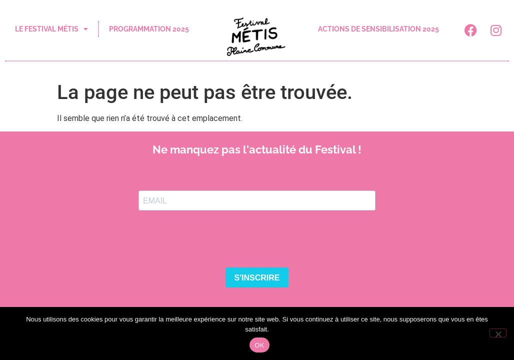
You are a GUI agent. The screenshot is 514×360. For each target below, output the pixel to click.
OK (259, 345)
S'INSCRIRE (257, 278)
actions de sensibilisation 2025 (378, 29)
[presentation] (214, 240)
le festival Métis (51, 29)
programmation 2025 (149, 29)
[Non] (498, 333)
